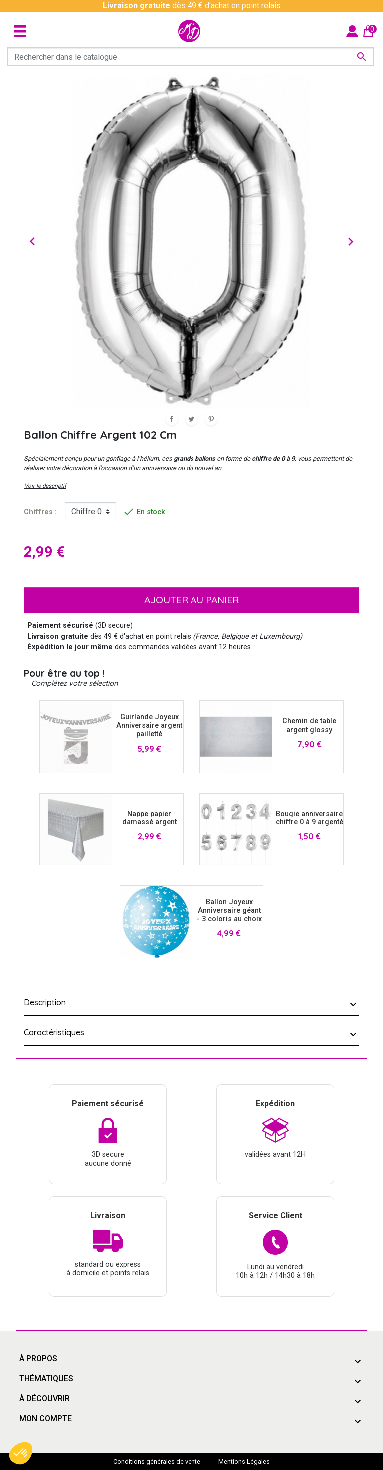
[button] (21, 1453)
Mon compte (45, 1418)
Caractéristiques (54, 1032)
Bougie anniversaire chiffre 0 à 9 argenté (309, 818)
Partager (172, 419)
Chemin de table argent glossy (309, 725)
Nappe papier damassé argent (149, 818)
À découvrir (44, 1398)
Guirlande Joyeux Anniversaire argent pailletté (149, 726)
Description (45, 1002)
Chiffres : (40, 512)
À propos (38, 1358)
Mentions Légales (244, 1461)
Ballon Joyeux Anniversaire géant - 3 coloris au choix (229, 911)
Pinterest (211, 419)
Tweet (191, 419)
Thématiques (46, 1378)
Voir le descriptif (45, 485)
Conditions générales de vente (156, 1461)
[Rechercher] (190, 56)
